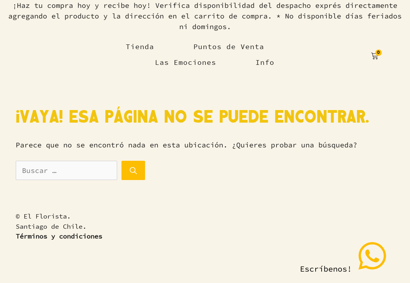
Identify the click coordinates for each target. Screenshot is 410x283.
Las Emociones (185, 62)
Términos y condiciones (59, 236)
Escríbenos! (344, 257)
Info (265, 62)
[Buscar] (133, 170)
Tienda (140, 46)
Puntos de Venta (228, 46)
